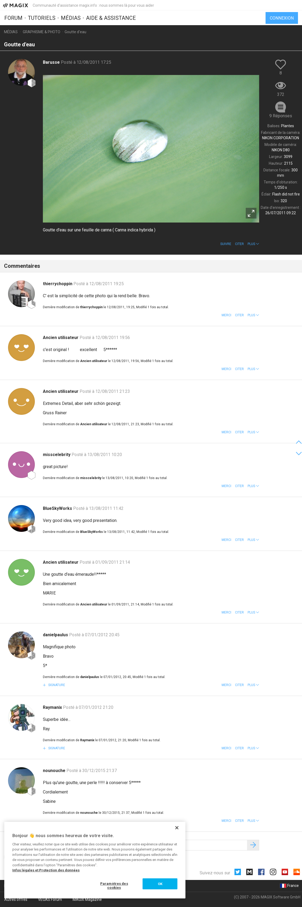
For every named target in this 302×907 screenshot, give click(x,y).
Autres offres (15, 899)
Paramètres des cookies (114, 886)
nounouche (54, 770)
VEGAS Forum (50, 899)
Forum (13, 18)
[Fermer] (177, 828)
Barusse (52, 62)
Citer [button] (239, 244)
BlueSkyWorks (58, 508)
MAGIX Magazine (87, 899)
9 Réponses (280, 115)
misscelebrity (57, 454)
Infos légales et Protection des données (46, 870)
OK (160, 884)
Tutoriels (41, 18)
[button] (253, 244)
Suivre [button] (225, 244)
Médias (71, 18)
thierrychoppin (58, 283)
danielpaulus (56, 634)
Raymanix (53, 707)
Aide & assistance (111, 18)
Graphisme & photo (41, 32)
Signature (56, 685)
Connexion (282, 18)
